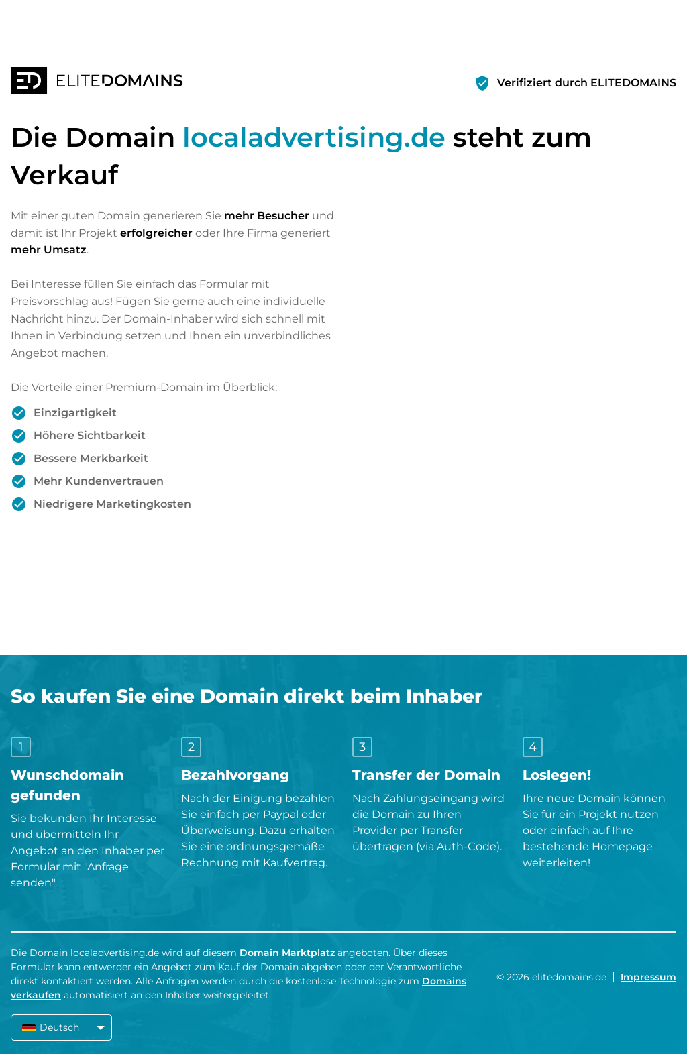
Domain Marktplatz (287, 953)
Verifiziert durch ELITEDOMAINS (586, 82)
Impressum (648, 977)
